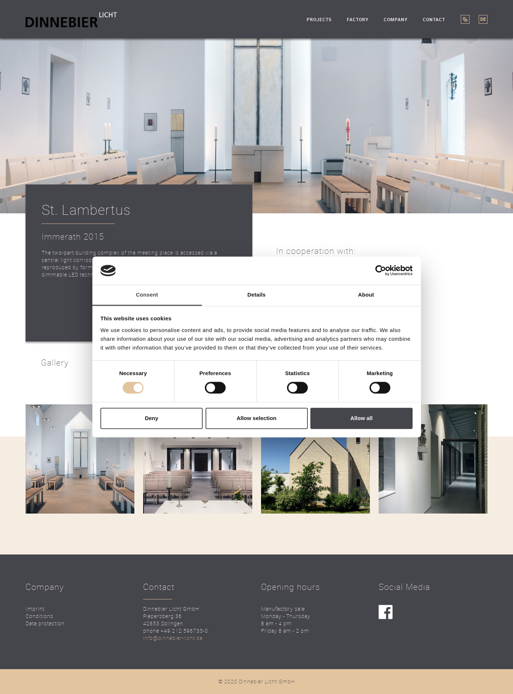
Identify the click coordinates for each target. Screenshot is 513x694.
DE (483, 19)
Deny (151, 418)
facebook (386, 612)
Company (395, 19)
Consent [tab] (147, 294)
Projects (319, 19)
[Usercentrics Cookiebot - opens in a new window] (381, 270)
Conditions (39, 616)
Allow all (362, 418)
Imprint (35, 608)
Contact (434, 19)
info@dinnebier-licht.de (173, 637)
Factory (357, 19)
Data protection (45, 623)
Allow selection (256, 418)
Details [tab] (257, 294)
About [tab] (366, 294)
